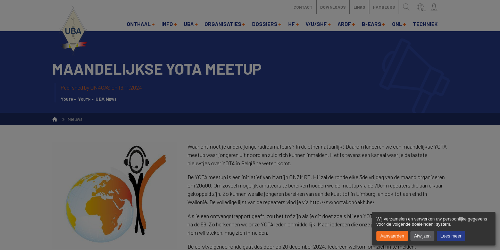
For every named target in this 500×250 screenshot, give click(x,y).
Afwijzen (422, 236)
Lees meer (451, 236)
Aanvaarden (392, 236)
